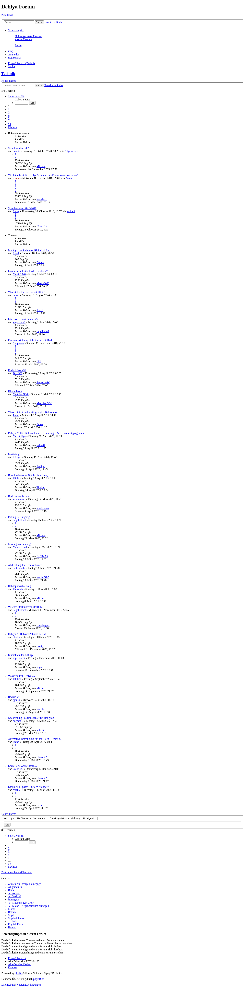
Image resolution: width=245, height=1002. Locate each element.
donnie (16, 151)
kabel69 (40, 445)
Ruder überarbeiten (18, 496)
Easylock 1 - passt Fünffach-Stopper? (28, 786)
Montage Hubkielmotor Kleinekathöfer (29, 250)
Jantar (16, 415)
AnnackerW (43, 382)
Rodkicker (13, 696)
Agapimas (18, 343)
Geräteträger (15, 454)
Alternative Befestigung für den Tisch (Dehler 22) (35, 738)
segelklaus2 (19, 322)
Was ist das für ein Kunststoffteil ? (26, 292)
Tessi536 (17, 373)
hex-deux (41, 199)
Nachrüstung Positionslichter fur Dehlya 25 (31, 717)
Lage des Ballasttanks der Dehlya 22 (28, 271)
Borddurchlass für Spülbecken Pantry (28, 475)
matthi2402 (19, 568)
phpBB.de (38, 978)
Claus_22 (41, 226)
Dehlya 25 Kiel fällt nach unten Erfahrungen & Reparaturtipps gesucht (46, 433)
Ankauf (69, 178)
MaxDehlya (19, 436)
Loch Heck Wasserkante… (22, 765)
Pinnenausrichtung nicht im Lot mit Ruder (31, 340)
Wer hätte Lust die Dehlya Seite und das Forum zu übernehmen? (43, 175)
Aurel (16, 253)
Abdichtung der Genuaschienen (25, 565)
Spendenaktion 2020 (19, 148)
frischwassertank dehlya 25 (23, 319)
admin (16, 178)
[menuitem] (28, 36)
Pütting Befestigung (19, 517)
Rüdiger (17, 457)
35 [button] (9, 124)
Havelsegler (42, 625)
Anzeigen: (18, 818)
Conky (16, 637)
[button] (16, 96)
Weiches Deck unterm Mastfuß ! (25, 606)
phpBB (18, 973)
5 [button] (8, 118)
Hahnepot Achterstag (19, 586)
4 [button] (8, 115)
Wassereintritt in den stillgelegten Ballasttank (32, 412)
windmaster (19, 499)
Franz (16, 741)
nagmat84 (18, 720)
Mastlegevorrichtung (19, 544)
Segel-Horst (19, 520)
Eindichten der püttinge (20, 655)
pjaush (16, 699)
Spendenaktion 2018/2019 (22, 208)
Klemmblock (15, 391)
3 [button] (8, 112)
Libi (38, 361)
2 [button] (8, 109)
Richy (16, 211)
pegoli (39, 667)
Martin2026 (19, 274)
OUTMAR (42, 556)
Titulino (17, 478)
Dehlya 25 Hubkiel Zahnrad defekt (27, 634)
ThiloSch (18, 589)
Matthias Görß (21, 394)
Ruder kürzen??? (17, 370)
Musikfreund (20, 547)
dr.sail (16, 295)
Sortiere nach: (51, 818)
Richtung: (83, 818)
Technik (8, 73)
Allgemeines (71, 151)
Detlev (40, 262)
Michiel (17, 789)
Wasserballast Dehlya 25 (21, 675)
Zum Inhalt (7, 15)
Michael (40, 166)
